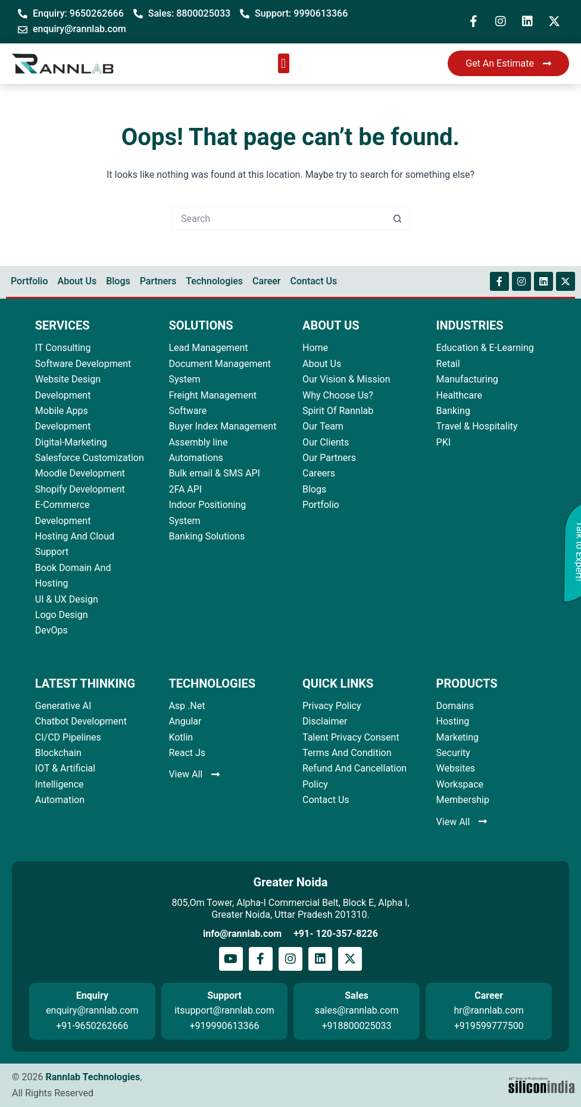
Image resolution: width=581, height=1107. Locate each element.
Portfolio (29, 281)
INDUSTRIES (470, 325)
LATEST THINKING (85, 683)
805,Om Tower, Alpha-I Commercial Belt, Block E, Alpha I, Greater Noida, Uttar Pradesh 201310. (290, 908)
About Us (77, 281)
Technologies (214, 281)
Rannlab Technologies (92, 1077)
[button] (283, 63)
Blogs (118, 281)
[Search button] (398, 218)
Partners (158, 281)
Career (266, 281)
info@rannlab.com (242, 933)
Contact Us (313, 281)
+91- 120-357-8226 (335, 933)
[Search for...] (278, 218)
